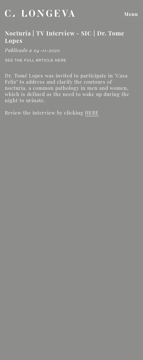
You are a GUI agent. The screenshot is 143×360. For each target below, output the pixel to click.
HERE (92, 112)
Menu (131, 14)
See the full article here (35, 60)
